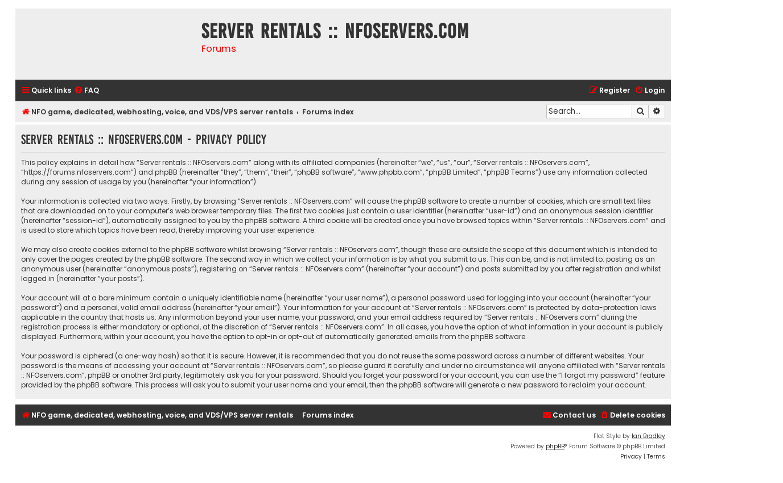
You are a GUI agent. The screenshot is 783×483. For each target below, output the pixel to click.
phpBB (555, 446)
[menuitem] (86, 90)
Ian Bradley (648, 436)
